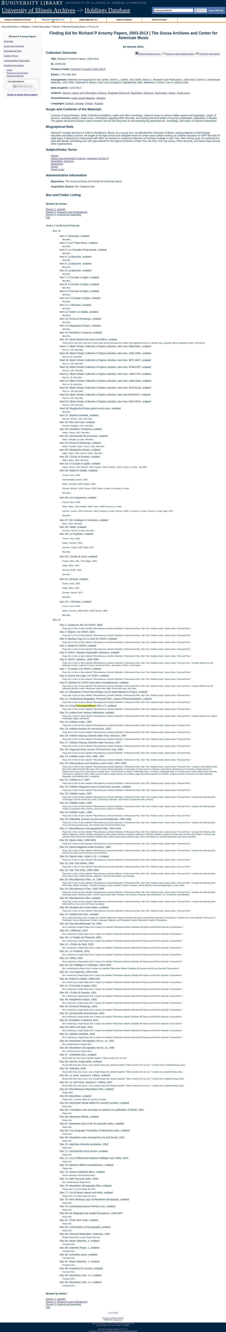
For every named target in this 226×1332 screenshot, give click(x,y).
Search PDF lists (216, 10)
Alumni (57, 27)
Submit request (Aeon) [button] (148, 54)
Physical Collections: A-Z (53, 20)
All (47, 217)
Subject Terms (11, 55)
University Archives (10, 27)
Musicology (161, 93)
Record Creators (159, 20)
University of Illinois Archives (38, 10)
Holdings (26, 27)
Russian (98, 103)
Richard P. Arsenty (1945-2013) (88, 69)
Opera (172, 93)
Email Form (117, 1320)
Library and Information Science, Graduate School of (100, 93)
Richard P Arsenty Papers (74, 27)
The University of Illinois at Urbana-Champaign (120, 1331)
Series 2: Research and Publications (66, 212)
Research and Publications (17, 73)
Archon (110, 1329)
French (89, 103)
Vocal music (183, 93)
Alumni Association (41, 27)
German (79, 103)
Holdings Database (107, 10)
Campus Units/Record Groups (17, 20)
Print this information (208, 54)
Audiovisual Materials (15, 76)
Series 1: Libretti (55, 209)
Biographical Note (13, 51)
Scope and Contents (14, 46)
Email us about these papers (22, 94)
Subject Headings (124, 20)
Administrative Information (17, 60)
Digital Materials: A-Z (88, 20)
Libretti (9, 70)
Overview (8, 41)
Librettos (100, 98)
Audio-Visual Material (83, 98)
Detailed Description (14, 65)
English (69, 103)
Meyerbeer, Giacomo (142, 93)
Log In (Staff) (113, 1313)
